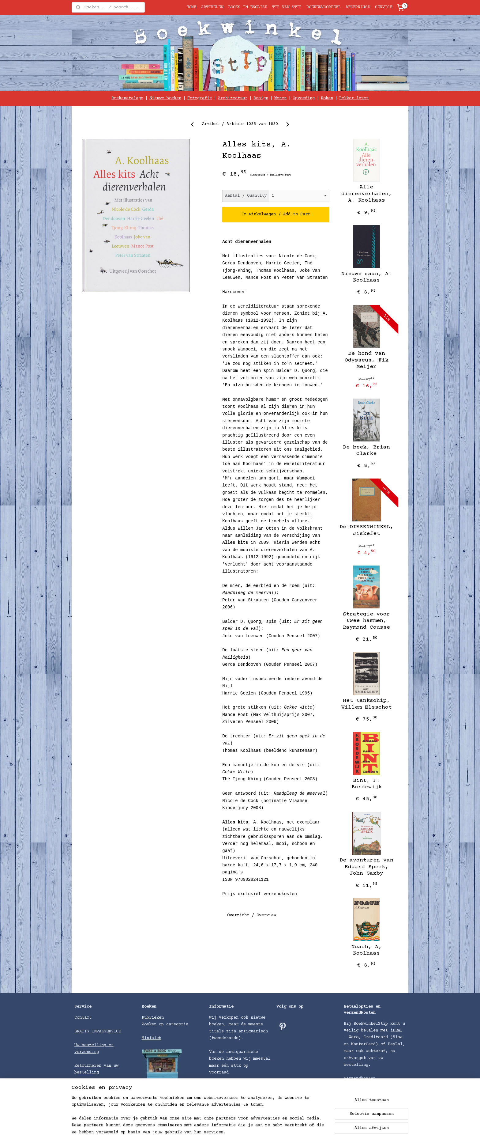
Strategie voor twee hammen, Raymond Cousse (366, 620)
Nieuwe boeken (165, 98)
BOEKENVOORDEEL (323, 7)
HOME (191, 7)
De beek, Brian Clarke (366, 450)
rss (284, 1132)
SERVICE (383, 7)
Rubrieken (153, 1017)
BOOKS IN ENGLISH (247, 7)
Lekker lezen (354, 98)
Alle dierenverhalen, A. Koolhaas (366, 193)
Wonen (280, 98)
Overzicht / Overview (251, 915)
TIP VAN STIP (287, 7)
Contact (83, 1017)
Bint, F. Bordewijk (366, 784)
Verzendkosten (360, 1078)
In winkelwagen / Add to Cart (276, 214)
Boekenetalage (127, 98)
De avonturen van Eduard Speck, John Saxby (366, 866)
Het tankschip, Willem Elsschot (366, 704)
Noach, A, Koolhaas (366, 950)
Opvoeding (304, 98)
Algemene (85, 1086)
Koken (327, 98)
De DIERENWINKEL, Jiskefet (366, 530)
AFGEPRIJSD (358, 7)
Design (260, 98)
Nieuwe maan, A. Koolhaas (366, 277)
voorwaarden (109, 1086)
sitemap (266, 1132)
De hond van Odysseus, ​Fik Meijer (366, 360)
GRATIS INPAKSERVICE (97, 1031)
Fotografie (199, 98)
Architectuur (232, 98)
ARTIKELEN (212, 7)
